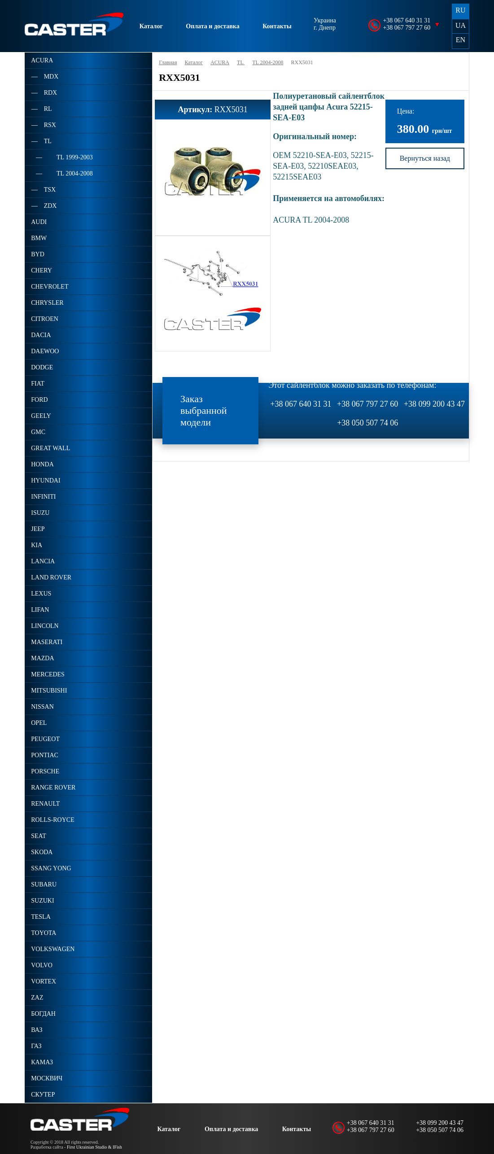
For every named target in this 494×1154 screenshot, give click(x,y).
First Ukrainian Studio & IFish (94, 1147)
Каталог (151, 26)
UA (460, 25)
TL (241, 62)
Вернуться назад (425, 158)
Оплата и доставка (212, 26)
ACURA (219, 62)
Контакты (276, 26)
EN (460, 40)
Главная (168, 62)
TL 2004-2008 (267, 62)
